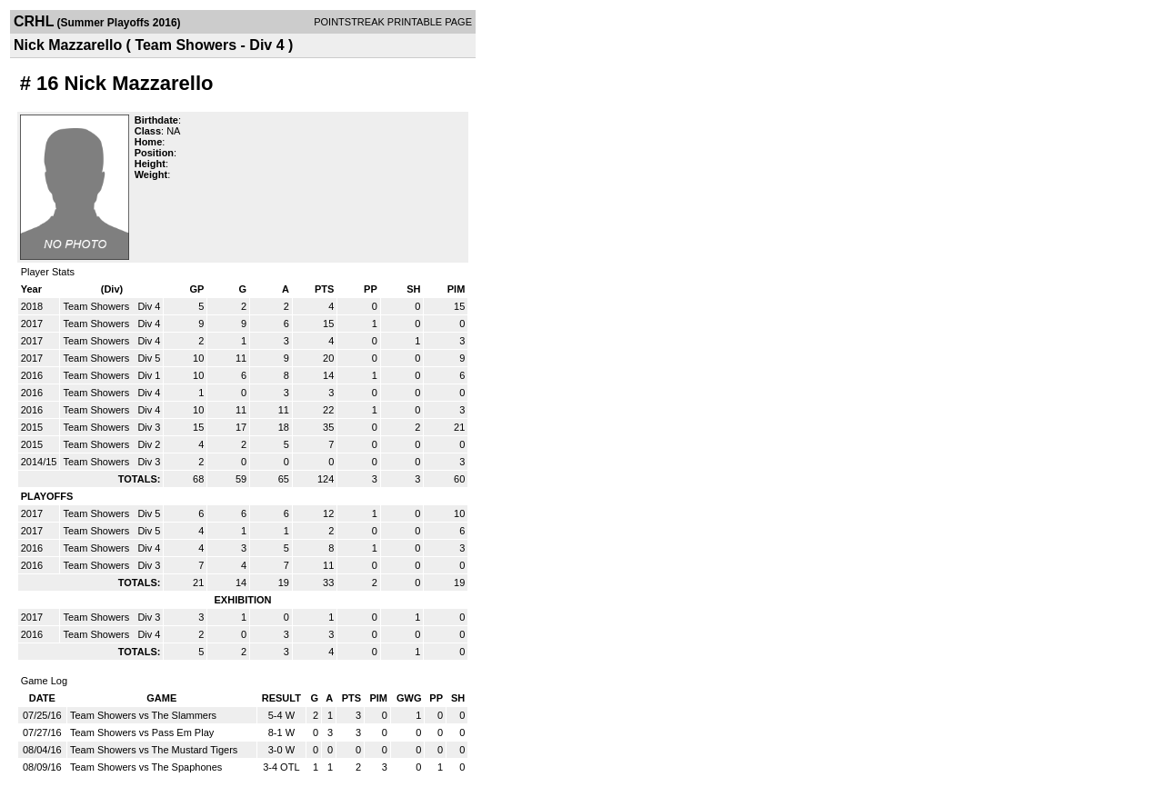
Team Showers (97, 306)
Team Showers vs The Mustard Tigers (153, 749)
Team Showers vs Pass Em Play (142, 732)
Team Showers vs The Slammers (143, 715)
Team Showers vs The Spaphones (146, 767)
